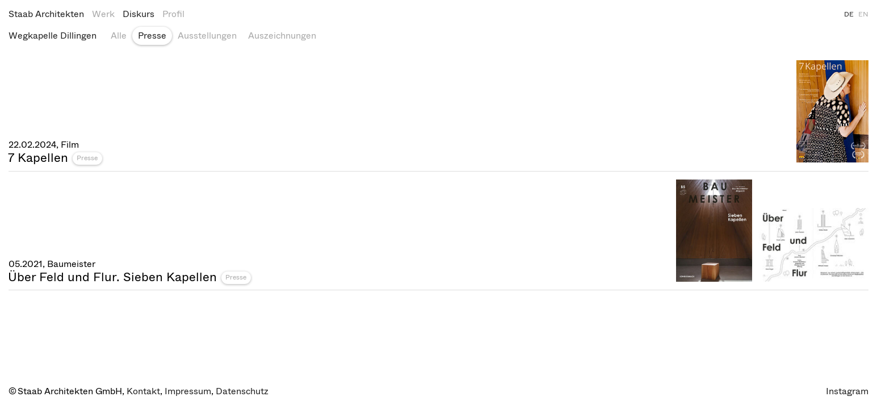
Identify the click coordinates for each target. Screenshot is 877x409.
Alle (119, 35)
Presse (152, 35)
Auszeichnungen (282, 35)
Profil (173, 13)
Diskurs (138, 13)
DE (849, 14)
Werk (103, 13)
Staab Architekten (46, 13)
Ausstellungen (207, 35)
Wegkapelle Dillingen (52, 35)
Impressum (188, 391)
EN (863, 14)
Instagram (847, 391)
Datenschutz (242, 391)
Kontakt (143, 391)
